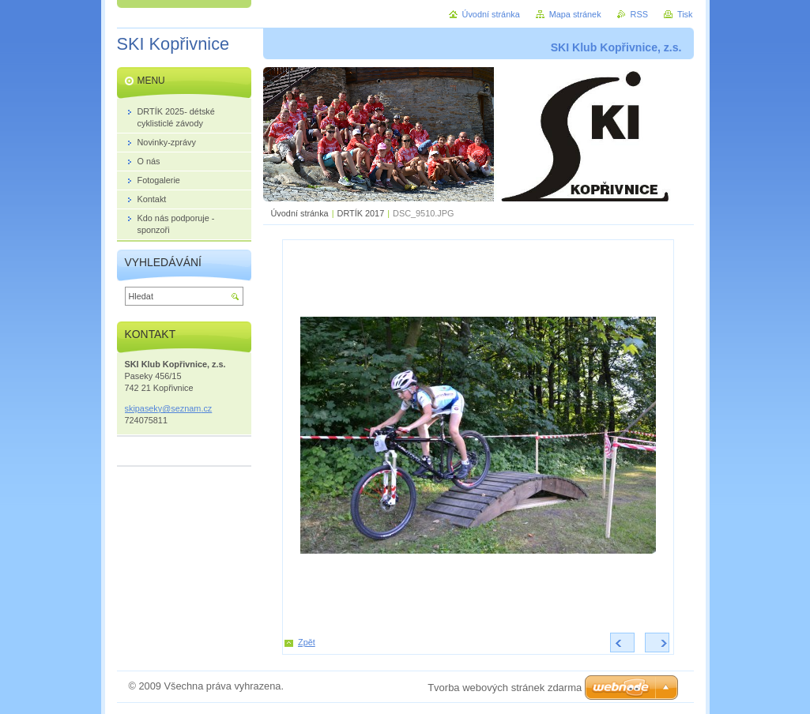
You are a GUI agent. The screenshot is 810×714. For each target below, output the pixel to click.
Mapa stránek (575, 14)
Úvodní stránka (300, 213)
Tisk (685, 14)
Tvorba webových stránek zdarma (505, 687)
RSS (639, 14)
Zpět (306, 642)
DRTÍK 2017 (361, 213)
